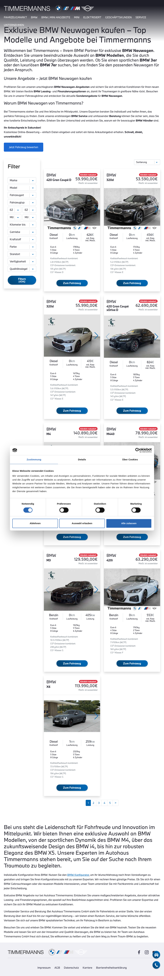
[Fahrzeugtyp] (22, 202)
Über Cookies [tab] (130, 459)
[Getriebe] (22, 232)
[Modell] (22, 188)
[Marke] (22, 180)
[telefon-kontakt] (156, 965)
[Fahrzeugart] (22, 195)
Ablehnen (35, 523)
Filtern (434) (22, 280)
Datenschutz (71, 967)
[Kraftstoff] (22, 239)
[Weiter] (116, 803)
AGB (57, 967)
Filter (14, 166)
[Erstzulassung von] (14, 210)
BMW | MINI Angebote (55, 17)
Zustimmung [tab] (34, 459)
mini (76, 17)
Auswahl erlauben (82, 523)
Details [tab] (82, 459)
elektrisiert (92, 17)
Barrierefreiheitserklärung (111, 967)
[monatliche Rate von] (14, 217)
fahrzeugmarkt (15, 17)
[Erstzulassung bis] (29, 210)
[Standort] (22, 254)
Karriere (87, 967)
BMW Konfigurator (78, 874)
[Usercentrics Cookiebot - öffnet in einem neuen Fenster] (138, 450)
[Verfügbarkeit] (22, 261)
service (140, 17)
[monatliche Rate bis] (29, 217)
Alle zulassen (128, 523)
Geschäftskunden (118, 17)
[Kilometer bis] (22, 225)
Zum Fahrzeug (72, 283)
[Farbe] (22, 247)
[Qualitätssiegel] (22, 269)
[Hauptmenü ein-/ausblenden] (6, 34)
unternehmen (14, 25)
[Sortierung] (147, 162)
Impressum (44, 967)
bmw (34, 17)
